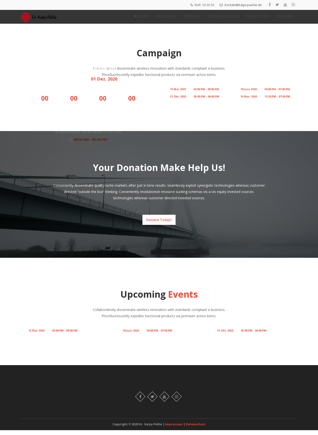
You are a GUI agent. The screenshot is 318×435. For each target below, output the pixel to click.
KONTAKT (287, 18)
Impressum (174, 429)
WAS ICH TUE (258, 18)
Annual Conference (254, 81)
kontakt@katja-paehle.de (243, 5)
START (141, 18)
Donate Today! (159, 224)
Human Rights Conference (48, 322)
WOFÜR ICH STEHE (223, 18)
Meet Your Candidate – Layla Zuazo (246, 322)
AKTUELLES (166, 18)
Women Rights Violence (258, 88)
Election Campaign (88, 73)
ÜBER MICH (192, 18)
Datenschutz (196, 429)
